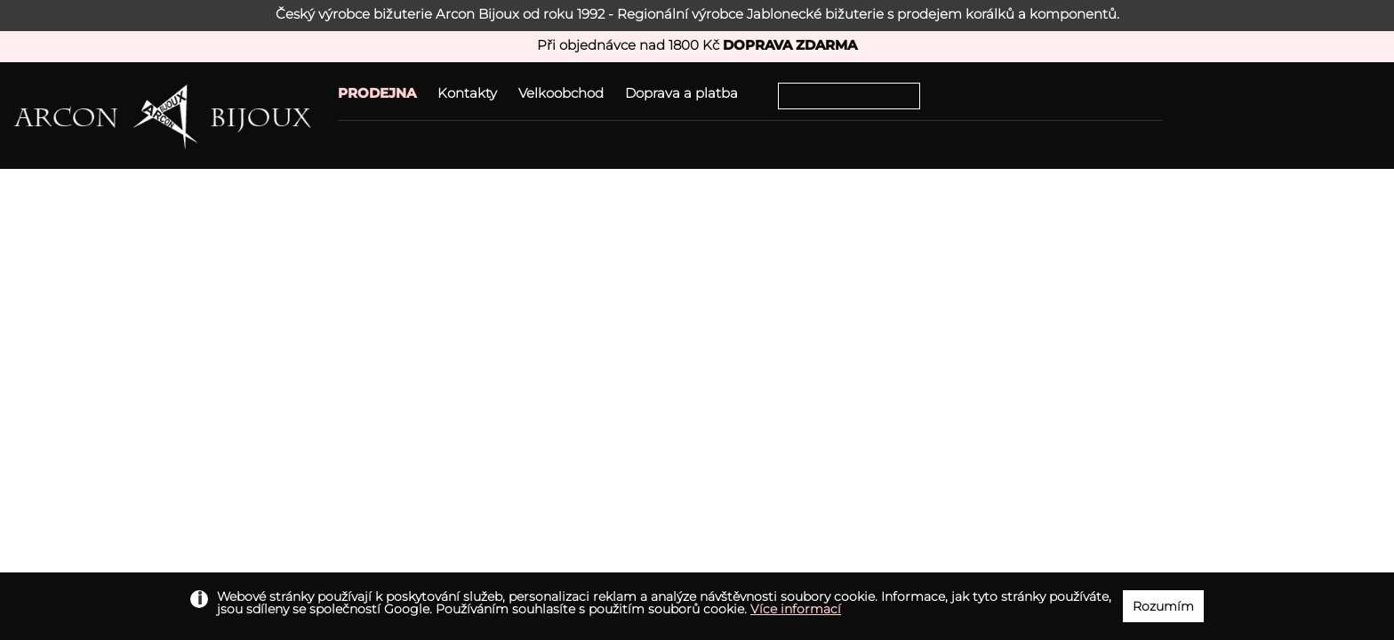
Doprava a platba (681, 92)
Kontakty (467, 92)
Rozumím (1163, 606)
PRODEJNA (377, 92)
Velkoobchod (561, 92)
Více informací (795, 609)
